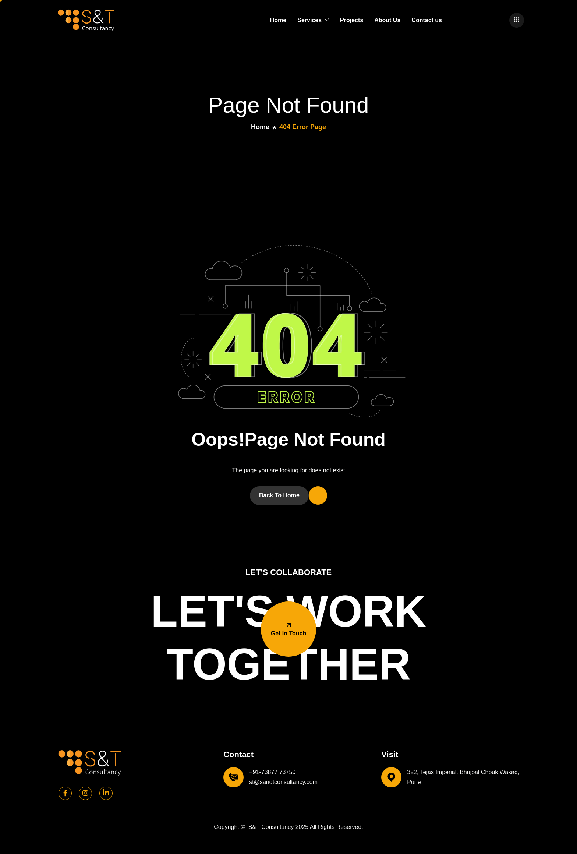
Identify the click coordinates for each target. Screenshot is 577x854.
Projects (351, 20)
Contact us (426, 20)
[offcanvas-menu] (516, 20)
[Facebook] (65, 793)
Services (313, 20)
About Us (387, 20)
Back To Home (279, 495)
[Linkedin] (106, 793)
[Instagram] (85, 793)
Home (278, 20)
